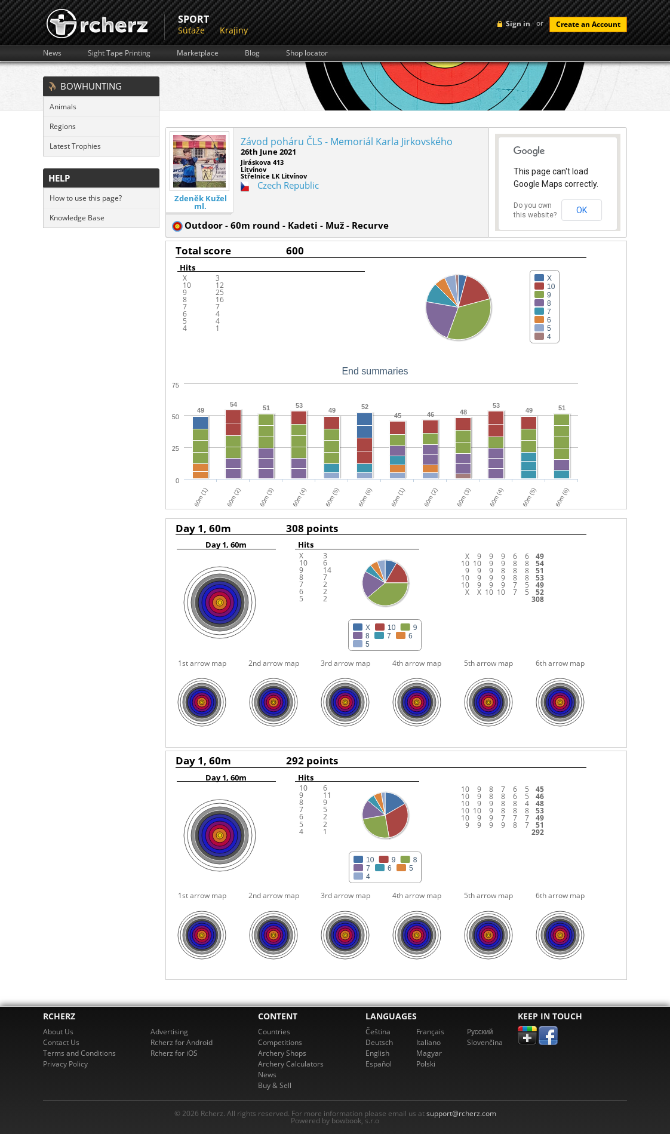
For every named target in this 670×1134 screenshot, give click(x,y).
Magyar (429, 1053)
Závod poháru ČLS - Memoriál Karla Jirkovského (347, 141)
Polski (425, 1064)
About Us (58, 1032)
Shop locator (307, 53)
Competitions (280, 1042)
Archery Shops (282, 1053)
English (377, 1053)
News (52, 53)
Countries (274, 1032)
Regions (63, 126)
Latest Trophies (75, 146)
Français (430, 1032)
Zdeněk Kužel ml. (200, 202)
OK (581, 210)
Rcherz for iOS (174, 1053)
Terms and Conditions (79, 1053)
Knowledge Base (77, 218)
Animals (63, 107)
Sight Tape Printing (119, 53)
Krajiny (234, 30)
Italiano (428, 1042)
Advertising (169, 1032)
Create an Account (588, 24)
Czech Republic (288, 185)
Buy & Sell (274, 1085)
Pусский (480, 1032)
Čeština (378, 1032)
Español (378, 1064)
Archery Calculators (291, 1064)
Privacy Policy (65, 1064)
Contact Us (61, 1042)
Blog (252, 53)
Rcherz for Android (181, 1042)
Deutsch (379, 1042)
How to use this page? (86, 198)
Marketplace (198, 53)
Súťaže (191, 30)
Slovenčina (485, 1042)
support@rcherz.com (461, 1113)
